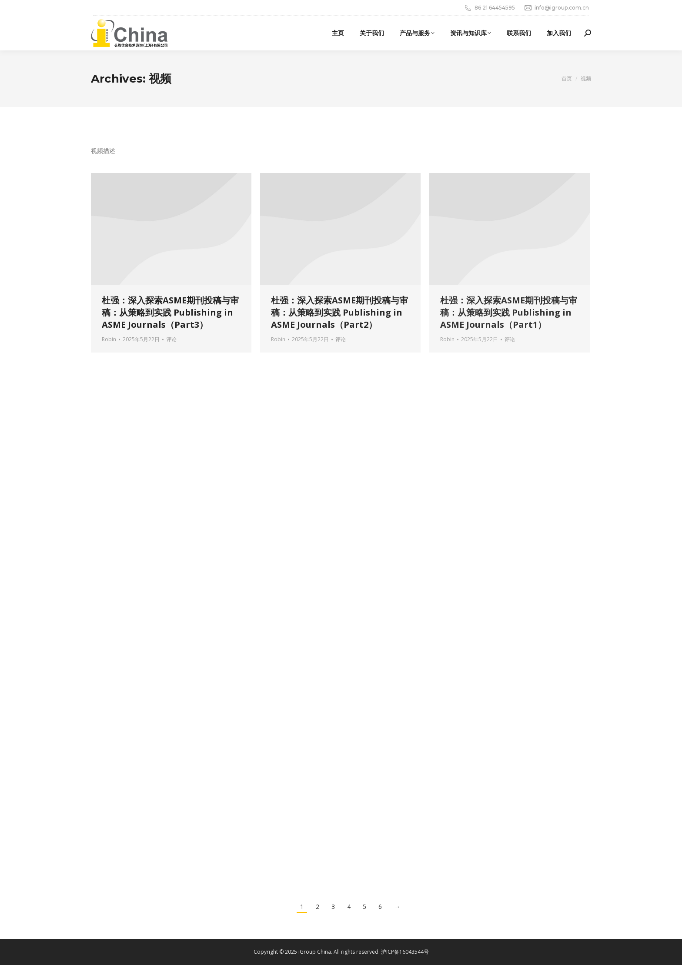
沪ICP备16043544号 (405, 951)
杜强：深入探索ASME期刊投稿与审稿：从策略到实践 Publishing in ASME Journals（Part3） (170, 312)
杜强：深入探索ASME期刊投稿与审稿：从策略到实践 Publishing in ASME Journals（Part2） (339, 312)
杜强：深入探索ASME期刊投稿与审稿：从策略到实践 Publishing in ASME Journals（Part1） (508, 312)
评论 (171, 339)
